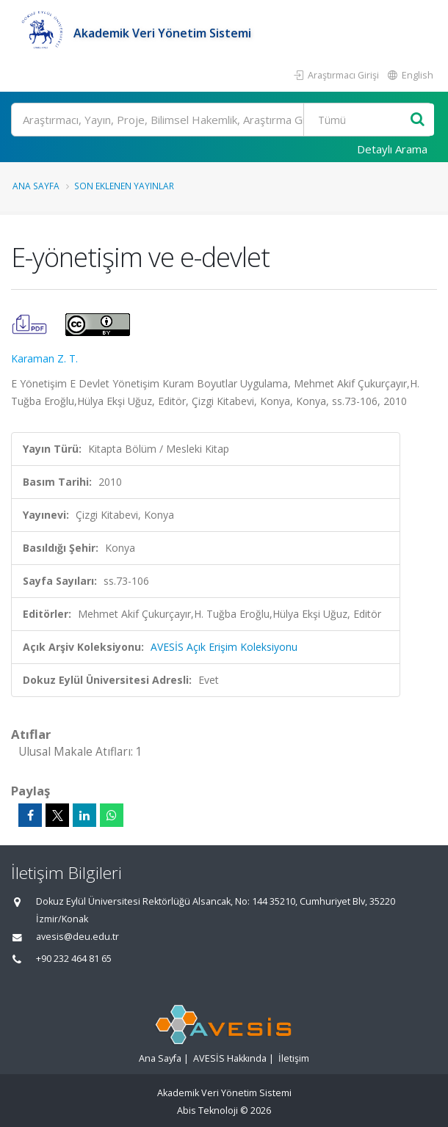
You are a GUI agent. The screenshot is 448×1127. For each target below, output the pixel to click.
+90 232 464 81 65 (74, 958)
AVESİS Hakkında (230, 1058)
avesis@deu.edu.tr (77, 936)
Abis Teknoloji (207, 1110)
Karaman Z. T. (44, 358)
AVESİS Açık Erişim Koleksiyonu (224, 647)
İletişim (293, 1058)
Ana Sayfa (35, 186)
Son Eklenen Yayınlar (124, 186)
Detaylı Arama (392, 149)
